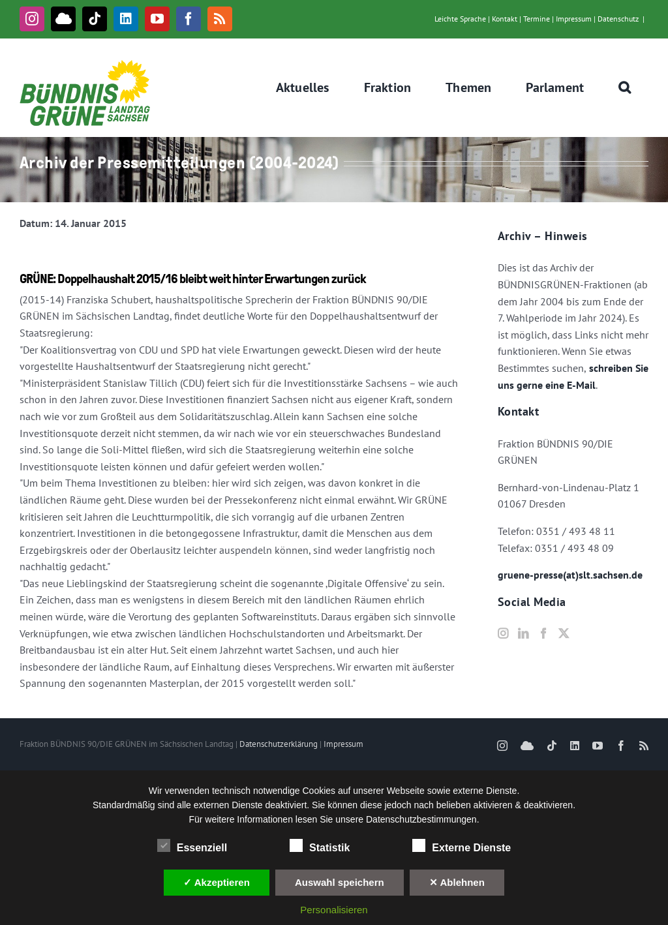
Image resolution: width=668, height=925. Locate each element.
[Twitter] (563, 633)
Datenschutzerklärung (278, 744)
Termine (536, 18)
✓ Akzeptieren (216, 882)
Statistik (320, 846)
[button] (624, 87)
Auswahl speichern (339, 882)
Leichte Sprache (460, 18)
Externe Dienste (461, 846)
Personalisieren (333, 909)
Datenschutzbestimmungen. (422, 819)
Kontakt (504, 18)
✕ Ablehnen (457, 882)
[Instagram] (503, 633)
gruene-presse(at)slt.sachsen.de (570, 574)
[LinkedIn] (523, 633)
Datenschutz (618, 18)
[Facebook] (543, 633)
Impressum (574, 18)
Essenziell (192, 846)
